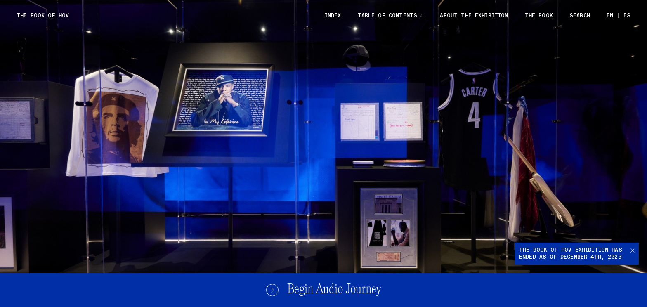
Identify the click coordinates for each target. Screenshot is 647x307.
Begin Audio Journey (323, 290)
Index (333, 15)
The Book (539, 15)
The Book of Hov (43, 15)
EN (610, 15)
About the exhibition (474, 15)
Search (579, 15)
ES (626, 15)
